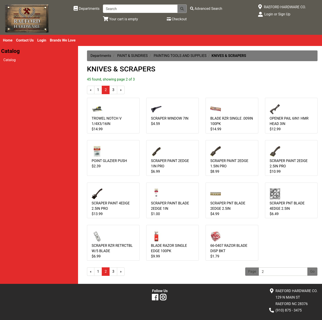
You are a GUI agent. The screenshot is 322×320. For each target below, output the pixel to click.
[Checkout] (177, 19)
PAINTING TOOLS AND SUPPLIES (180, 56)
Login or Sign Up (277, 14)
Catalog (9, 60)
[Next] (121, 90)
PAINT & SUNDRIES (132, 56)
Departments (101, 56)
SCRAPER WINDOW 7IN (170, 118)
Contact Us (25, 40)
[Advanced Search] (206, 8)
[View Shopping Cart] (120, 19)
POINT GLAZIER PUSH (109, 161)
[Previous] (91, 90)
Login (41, 40)
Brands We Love (63, 40)
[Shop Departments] (87, 8)
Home (8, 40)
